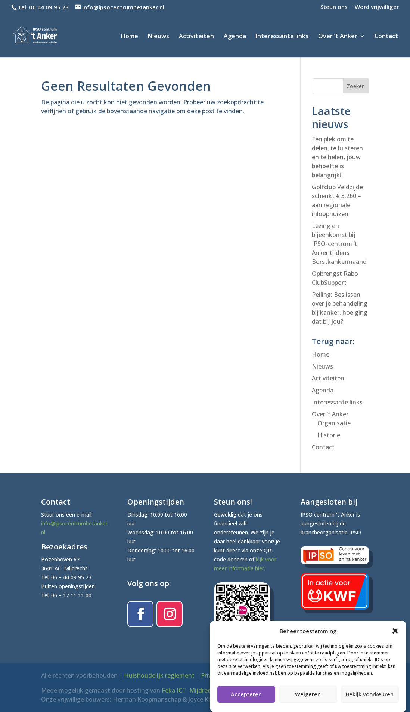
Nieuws (158, 36)
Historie (328, 435)
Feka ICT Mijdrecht (189, 690)
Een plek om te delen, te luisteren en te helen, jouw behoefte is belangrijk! (337, 157)
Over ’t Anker (337, 36)
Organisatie (334, 423)
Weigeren (308, 700)
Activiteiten (196, 36)
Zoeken (356, 86)
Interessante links (282, 36)
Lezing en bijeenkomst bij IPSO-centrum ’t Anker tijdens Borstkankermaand (339, 244)
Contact (386, 36)
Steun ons (334, 7)
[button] (395, 637)
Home (129, 36)
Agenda (235, 36)
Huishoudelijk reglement (159, 675)
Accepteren (246, 700)
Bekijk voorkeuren (370, 700)
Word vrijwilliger (377, 7)
